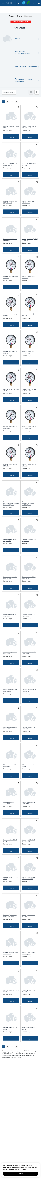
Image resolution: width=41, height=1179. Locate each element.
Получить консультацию (20, 21)
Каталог (19, 16)
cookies (15, 1165)
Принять (20, 1173)
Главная (11, 16)
